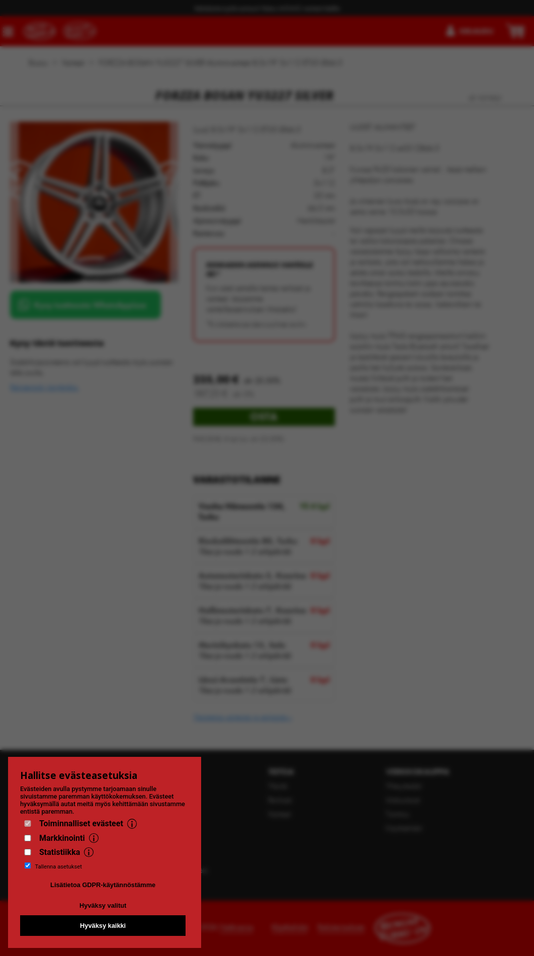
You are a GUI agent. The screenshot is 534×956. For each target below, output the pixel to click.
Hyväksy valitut (102, 905)
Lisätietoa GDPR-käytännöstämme (102, 885)
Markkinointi (62, 838)
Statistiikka (59, 852)
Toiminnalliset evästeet (81, 823)
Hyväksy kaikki (103, 925)
